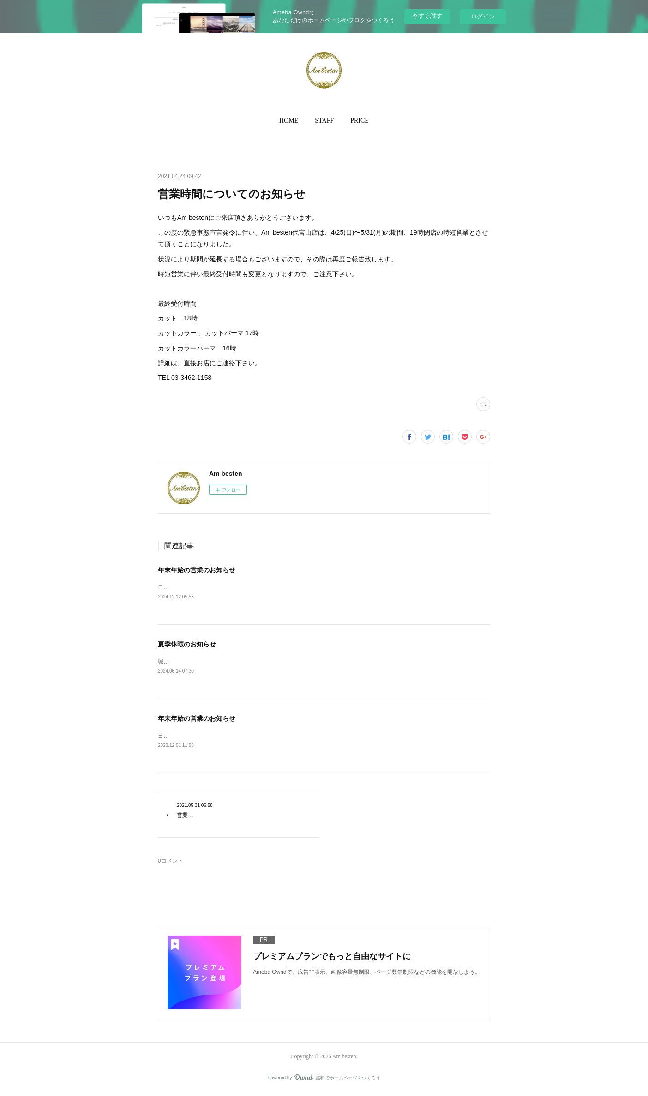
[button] (288, 121)
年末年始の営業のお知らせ (196, 570)
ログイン (483, 16)
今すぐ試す (427, 15)
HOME (288, 120)
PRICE (359, 120)
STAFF (324, 120)
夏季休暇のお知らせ (187, 645)
